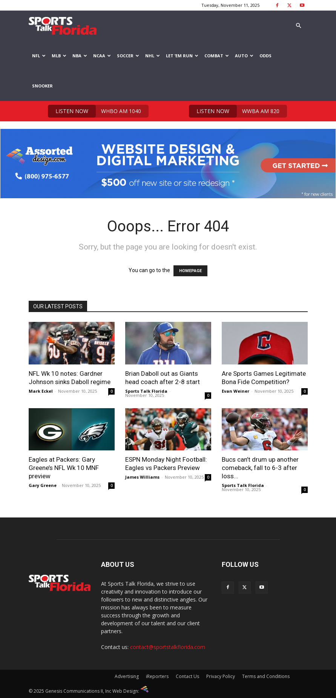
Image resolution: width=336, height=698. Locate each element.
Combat (216, 55)
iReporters (157, 676)
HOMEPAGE (190, 270)
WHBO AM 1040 (94, 111)
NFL (39, 55)
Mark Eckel (41, 391)
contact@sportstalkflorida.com (167, 647)
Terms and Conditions (266, 676)
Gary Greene (43, 485)
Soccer (128, 55)
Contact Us (187, 676)
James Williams (142, 477)
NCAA (102, 55)
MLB (59, 55)
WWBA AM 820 (234, 111)
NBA (79, 55)
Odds (265, 55)
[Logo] (63, 26)
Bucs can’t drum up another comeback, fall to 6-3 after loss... (260, 468)
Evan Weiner (235, 391)
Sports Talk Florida (146, 391)
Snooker (42, 86)
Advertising (127, 676)
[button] (299, 25)
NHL (152, 55)
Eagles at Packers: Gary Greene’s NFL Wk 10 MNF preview (64, 468)
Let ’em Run (182, 55)
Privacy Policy (220, 676)
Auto (244, 55)
